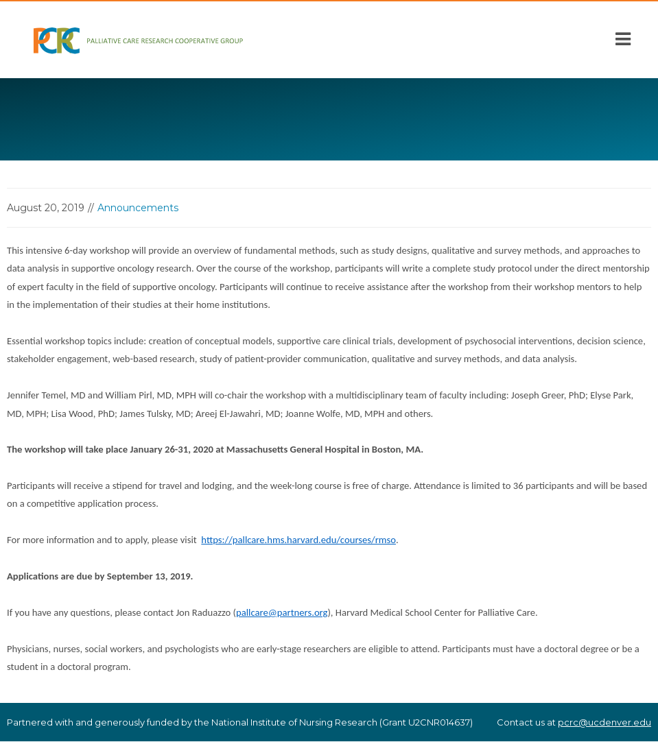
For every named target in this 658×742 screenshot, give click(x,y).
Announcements (137, 208)
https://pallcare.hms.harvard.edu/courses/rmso (298, 540)
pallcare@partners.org (281, 612)
